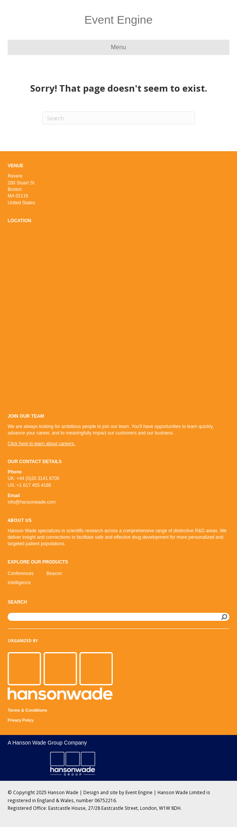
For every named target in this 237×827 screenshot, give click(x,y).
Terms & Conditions (27, 710)
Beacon (54, 573)
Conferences (21, 573)
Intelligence (19, 582)
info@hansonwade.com (32, 502)
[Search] (118, 117)
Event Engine (139, 792)
